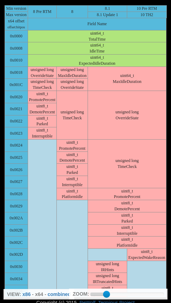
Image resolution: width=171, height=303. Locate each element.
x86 (26, 294)
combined (59, 294)
